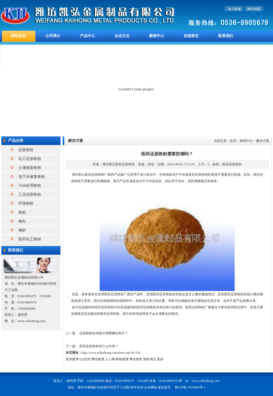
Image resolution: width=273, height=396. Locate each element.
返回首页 (164, 387)
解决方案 (262, 141)
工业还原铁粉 (29, 194)
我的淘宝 (149, 359)
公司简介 (52, 36)
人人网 (110, 359)
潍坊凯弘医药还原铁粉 (118, 164)
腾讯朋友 (135, 359)
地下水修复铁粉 (31, 177)
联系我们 (225, 36)
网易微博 (122, 359)
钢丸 (22, 221)
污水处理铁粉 (29, 186)
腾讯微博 (97, 359)
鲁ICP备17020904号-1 (190, 387)
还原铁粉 (25, 150)
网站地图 (253, 9)
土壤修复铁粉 (29, 168)
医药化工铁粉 (29, 239)
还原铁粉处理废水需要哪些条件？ (103, 333)
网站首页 (18, 36)
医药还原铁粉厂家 (117, 294)
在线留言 (191, 36)
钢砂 (22, 230)
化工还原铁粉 (29, 159)
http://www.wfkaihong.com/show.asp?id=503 (111, 353)
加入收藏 (234, 9)
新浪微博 (72, 359)
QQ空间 (84, 359)
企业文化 (122, 36)
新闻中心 (156, 36)
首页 (233, 141)
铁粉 (22, 212)
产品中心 (87, 36)
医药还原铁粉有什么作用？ (98, 346)
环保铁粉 (25, 203)
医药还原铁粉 (232, 164)
